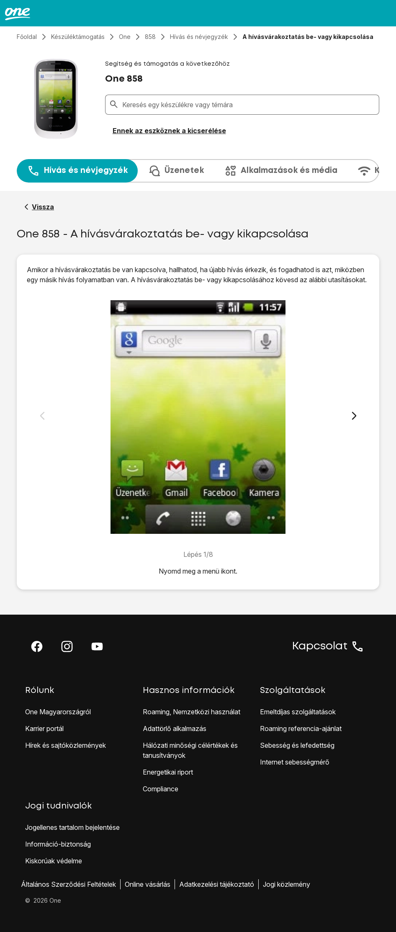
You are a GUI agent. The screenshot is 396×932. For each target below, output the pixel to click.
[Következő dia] (354, 416)
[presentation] (198, 171)
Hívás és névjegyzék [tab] (77, 171)
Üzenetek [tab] (176, 171)
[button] (37, 646)
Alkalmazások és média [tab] (280, 171)
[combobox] (248, 104)
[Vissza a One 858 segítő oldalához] (39, 206)
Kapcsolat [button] (328, 646)
